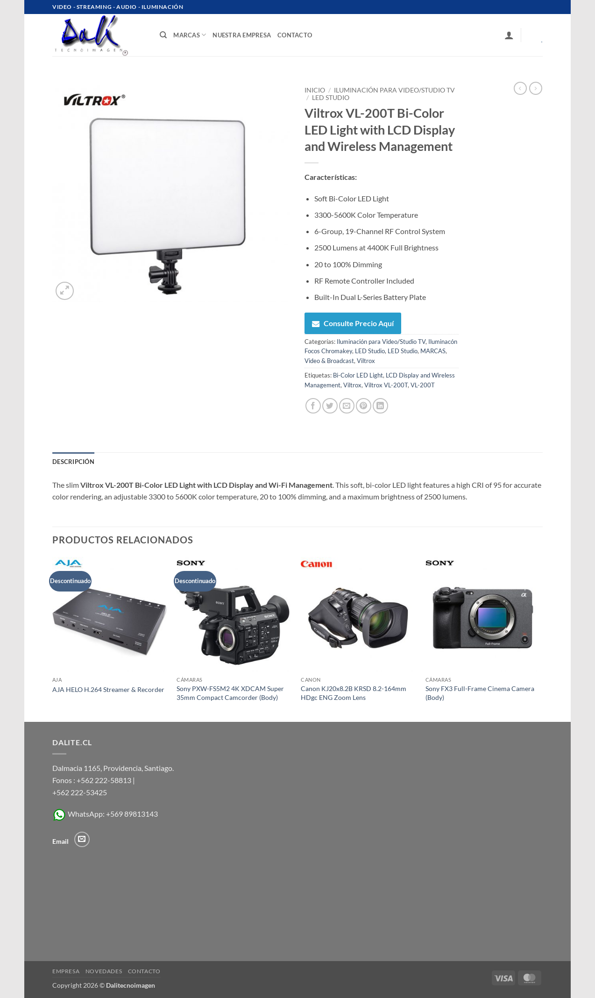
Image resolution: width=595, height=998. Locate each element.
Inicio (315, 90)
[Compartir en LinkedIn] (380, 405)
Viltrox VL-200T (386, 385)
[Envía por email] (346, 405)
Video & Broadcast (329, 360)
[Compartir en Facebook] (313, 405)
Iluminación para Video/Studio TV (394, 90)
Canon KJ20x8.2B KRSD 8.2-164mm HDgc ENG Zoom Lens (353, 692)
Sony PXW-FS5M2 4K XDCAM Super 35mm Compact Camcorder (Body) (230, 692)
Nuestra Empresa (241, 35)
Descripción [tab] (73, 461)
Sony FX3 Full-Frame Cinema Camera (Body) (479, 692)
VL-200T (423, 385)
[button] (509, 35)
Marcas (189, 34)
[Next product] (520, 88)
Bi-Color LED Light (358, 375)
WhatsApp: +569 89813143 (105, 813)
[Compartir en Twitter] (330, 405)
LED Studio (330, 97)
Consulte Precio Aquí (353, 323)
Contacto (144, 971)
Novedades (103, 971)
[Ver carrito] (535, 35)
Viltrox (366, 360)
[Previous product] (535, 88)
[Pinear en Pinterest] (363, 405)
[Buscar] (163, 35)
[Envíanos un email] (82, 839)
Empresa (65, 971)
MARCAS (433, 351)
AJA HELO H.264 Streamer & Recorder (108, 689)
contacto (294, 35)
